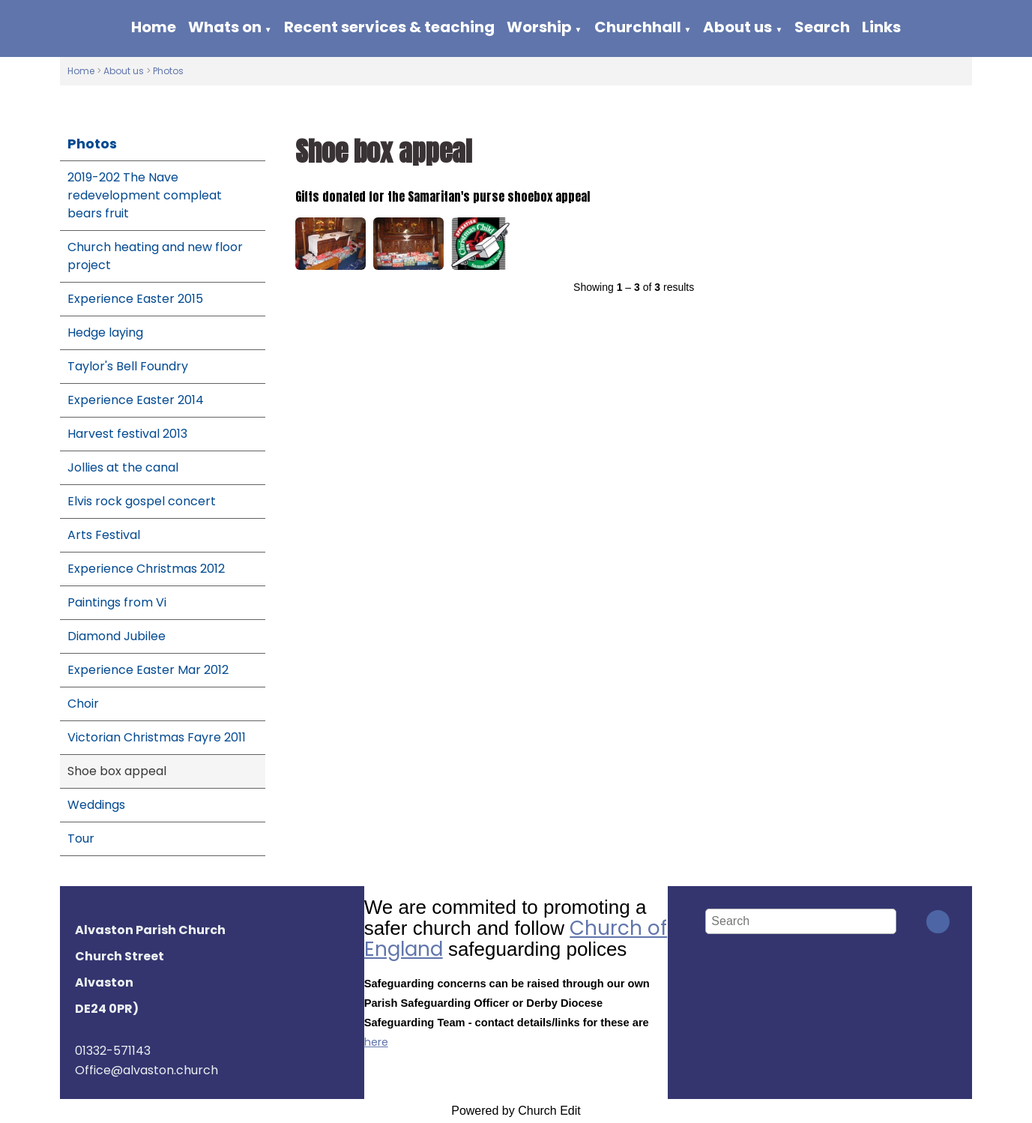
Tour (80, 838)
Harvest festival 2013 (127, 433)
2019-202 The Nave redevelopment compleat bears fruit (144, 195)
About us (737, 26)
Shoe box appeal (116, 771)
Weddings (96, 804)
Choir (83, 703)
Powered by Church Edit (516, 1110)
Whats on (225, 26)
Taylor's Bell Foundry (127, 366)
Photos (168, 70)
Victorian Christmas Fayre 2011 (156, 737)
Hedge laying (105, 332)
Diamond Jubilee (116, 636)
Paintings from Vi (116, 602)
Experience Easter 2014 (135, 400)
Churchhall (637, 26)
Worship (539, 26)
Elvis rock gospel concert (141, 501)
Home (153, 26)
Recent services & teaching (389, 26)
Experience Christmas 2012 (146, 568)
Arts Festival (103, 535)
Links (881, 26)
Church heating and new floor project (155, 256)
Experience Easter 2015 (135, 298)
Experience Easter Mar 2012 (148, 669)
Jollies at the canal (122, 467)
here (376, 1042)
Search (822, 26)
